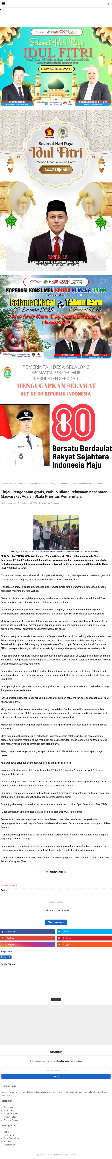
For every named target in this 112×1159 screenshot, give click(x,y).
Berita (44, 503)
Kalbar (4, 957)
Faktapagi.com (56, 1154)
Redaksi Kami (10, 1145)
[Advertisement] (56, 1025)
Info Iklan (8, 1141)
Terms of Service (11, 1120)
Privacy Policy (10, 1117)
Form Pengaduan (11, 1138)
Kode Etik (8, 1110)
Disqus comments (56, 922)
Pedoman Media (11, 1113)
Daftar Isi (8, 1132)
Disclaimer (8, 1107)
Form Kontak (9, 1135)
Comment (55, 503)
